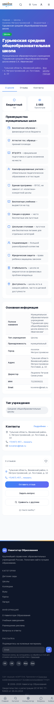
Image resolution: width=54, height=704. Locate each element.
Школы (17, 20)
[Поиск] (20, 4)
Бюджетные (40, 23)
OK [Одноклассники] (12, 663)
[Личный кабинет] (41, 4)
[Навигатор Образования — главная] (7, 4)
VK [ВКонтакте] (5, 663)
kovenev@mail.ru (17, 446)
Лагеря (5, 602)
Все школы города (46, 71)
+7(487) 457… (20, 442)
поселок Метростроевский (16, 23)
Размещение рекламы (13, 625)
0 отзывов (10, 461)
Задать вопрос (27, 493)
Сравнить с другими (27, 502)
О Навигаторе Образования (16, 615)
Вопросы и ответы (11, 630)
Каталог (15, 699)
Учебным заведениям (13, 620)
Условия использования (33, 680)
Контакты (39, 87)
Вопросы (41, 699)
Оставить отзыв (27, 484)
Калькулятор (28, 699)
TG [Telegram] (18, 663)
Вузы (4, 591)
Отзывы (24, 87)
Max (26, 663)
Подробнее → (41, 426)
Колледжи (7, 586)
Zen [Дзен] (32, 663)
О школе (9, 87)
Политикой (35, 657)
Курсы (5, 596)
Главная (6, 20)
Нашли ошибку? (27, 510)
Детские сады (9, 576)
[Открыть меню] (49, 4)
